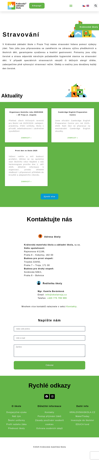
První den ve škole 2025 (26, 151)
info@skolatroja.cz (56, 295)
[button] (71, 5)
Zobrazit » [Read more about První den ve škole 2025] (26, 181)
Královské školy (89, 27)
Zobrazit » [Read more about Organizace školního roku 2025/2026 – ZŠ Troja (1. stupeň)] (26, 138)
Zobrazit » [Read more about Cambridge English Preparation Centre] (73, 138)
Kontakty (71, 306)
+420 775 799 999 (57, 298)
